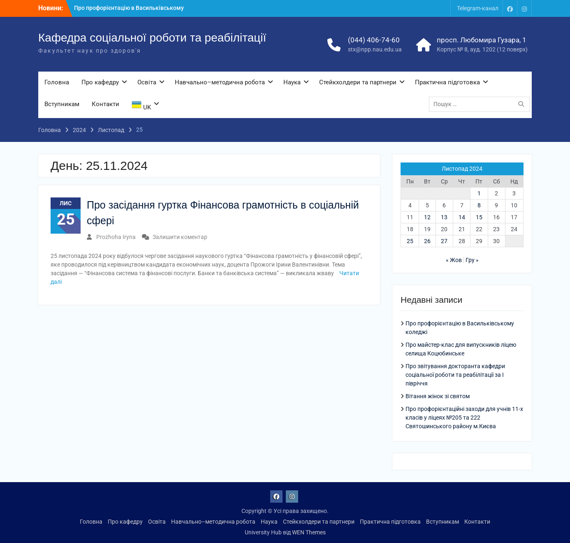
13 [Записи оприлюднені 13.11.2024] (444, 217)
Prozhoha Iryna (116, 237)
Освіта (146, 82)
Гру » (472, 260)
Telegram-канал (477, 8)
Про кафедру (100, 82)
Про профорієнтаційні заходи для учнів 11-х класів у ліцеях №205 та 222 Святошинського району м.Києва (464, 417)
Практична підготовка (447, 82)
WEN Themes (309, 532)
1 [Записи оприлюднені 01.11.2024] (479, 193)
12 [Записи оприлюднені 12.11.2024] (427, 217)
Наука (292, 82)
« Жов (454, 260)
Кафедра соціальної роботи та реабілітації (152, 37)
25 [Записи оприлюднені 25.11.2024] (410, 241)
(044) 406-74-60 (374, 40)
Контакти (105, 104)
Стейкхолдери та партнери (357, 82)
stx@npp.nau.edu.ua (375, 49)
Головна (56, 82)
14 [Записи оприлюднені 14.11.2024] (462, 217)
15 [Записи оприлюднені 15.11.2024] (479, 217)
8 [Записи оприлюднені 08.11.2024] (479, 205)
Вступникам (61, 104)
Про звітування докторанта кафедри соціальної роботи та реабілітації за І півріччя (455, 375)
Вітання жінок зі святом (437, 396)
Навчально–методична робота (220, 82)
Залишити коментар (180, 237)
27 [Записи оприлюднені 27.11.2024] (444, 241)
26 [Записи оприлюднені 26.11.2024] (427, 241)
